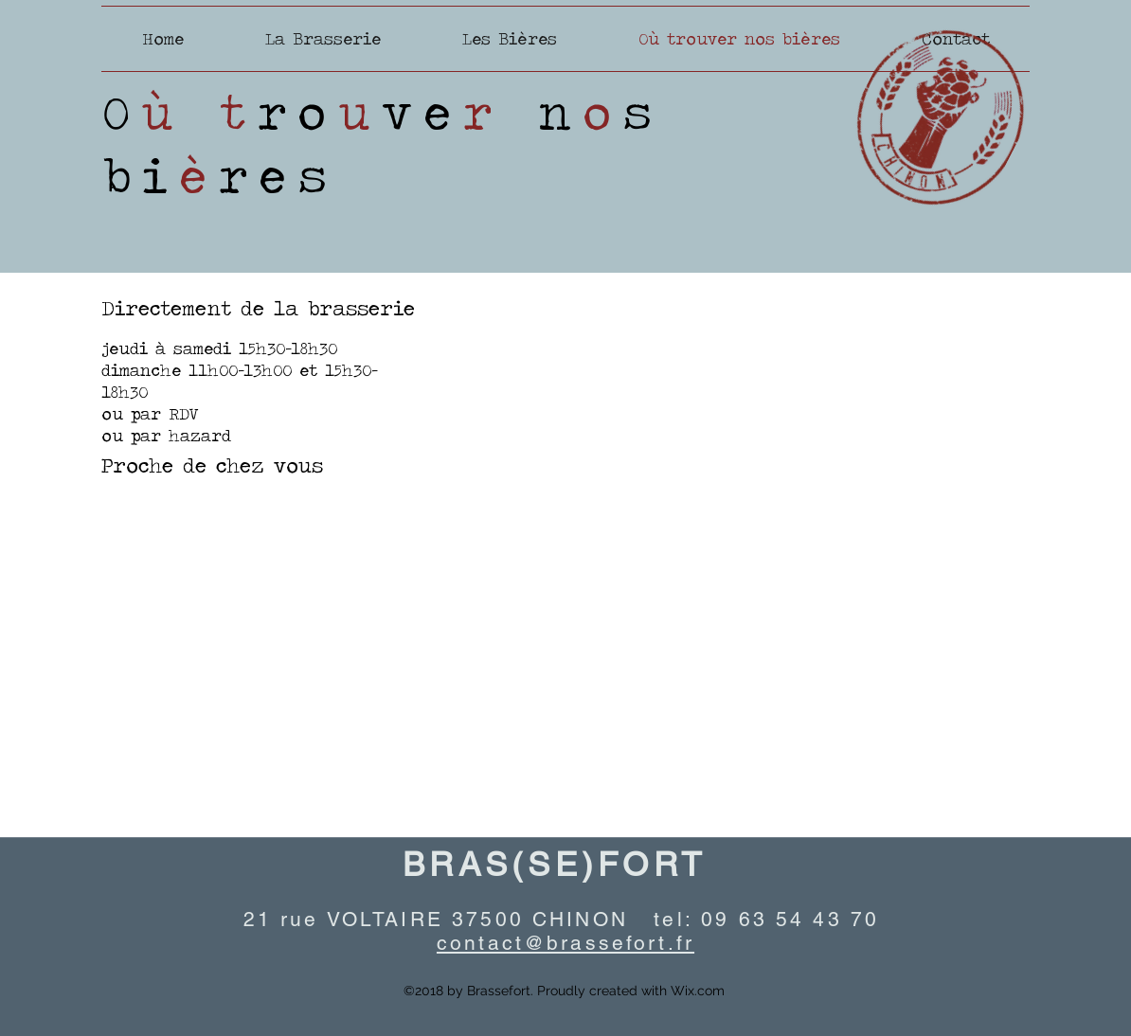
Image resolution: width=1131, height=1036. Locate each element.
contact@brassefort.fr (565, 943)
